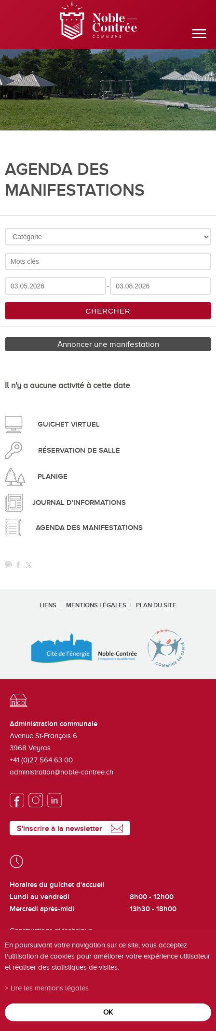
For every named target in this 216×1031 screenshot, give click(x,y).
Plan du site (156, 605)
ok (108, 1012)
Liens (48, 605)
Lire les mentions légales (50, 988)
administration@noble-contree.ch (61, 772)
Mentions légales (96, 605)
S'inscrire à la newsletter (59, 828)
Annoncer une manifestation (108, 344)
